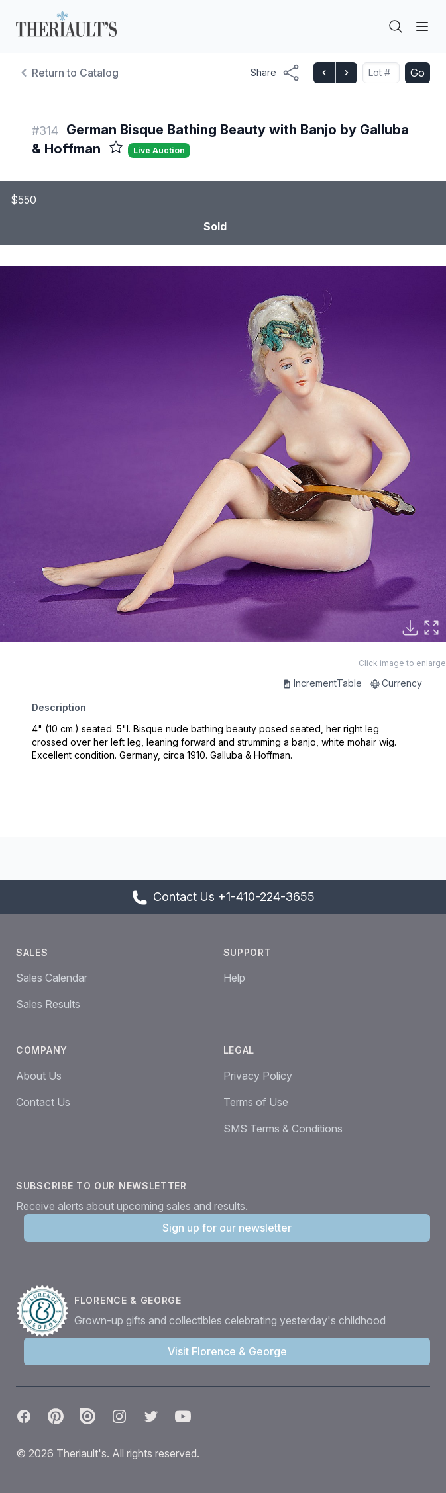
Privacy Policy (257, 1075)
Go (417, 72)
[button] (223, 454)
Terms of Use (255, 1102)
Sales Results (48, 1004)
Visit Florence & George (227, 1351)
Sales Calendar (51, 977)
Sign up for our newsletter (227, 1227)
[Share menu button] (275, 73)
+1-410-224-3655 (266, 897)
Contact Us (43, 1102)
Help (234, 977)
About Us (39, 1075)
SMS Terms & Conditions (283, 1128)
